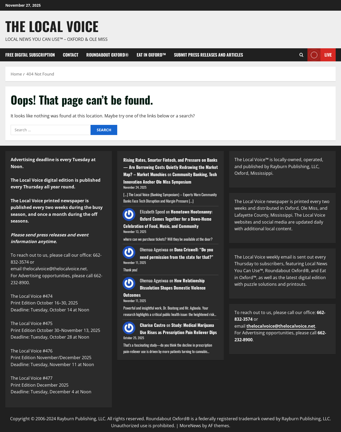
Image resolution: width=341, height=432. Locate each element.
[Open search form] (301, 55)
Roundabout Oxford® (107, 54)
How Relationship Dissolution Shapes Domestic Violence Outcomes (164, 287)
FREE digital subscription (30, 54)
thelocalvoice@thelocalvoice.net (280, 326)
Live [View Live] (319, 54)
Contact (70, 54)
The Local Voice (51, 26)
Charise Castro (152, 325)
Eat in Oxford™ (151, 54)
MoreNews (190, 426)
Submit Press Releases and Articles (208, 54)
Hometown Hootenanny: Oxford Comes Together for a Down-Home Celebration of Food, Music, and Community (167, 218)
